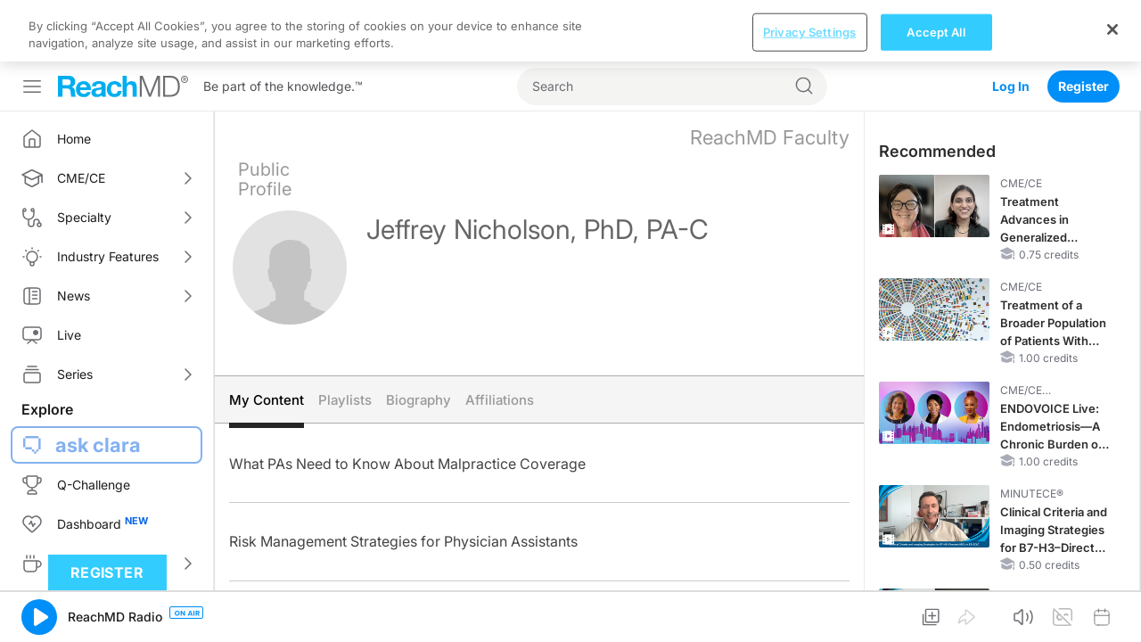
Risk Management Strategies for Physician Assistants (403, 480)
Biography (418, 338)
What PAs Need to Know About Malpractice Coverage (407, 402)
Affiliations (499, 338)
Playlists (345, 338)
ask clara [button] (98, 383)
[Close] (1112, 609)
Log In (1011, 24)
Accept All (936, 612)
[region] (570, 611)
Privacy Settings (809, 612)
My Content (266, 338)
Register (1083, 24)
